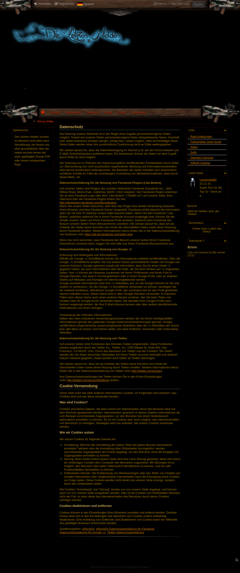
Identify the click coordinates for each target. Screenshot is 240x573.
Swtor (194, 147)
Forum (108, 112)
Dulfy (193, 152)
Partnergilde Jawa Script (205, 141)
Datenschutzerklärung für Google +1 (82, 532)
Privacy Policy (46, 121)
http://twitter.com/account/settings (88, 380)
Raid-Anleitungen (201, 136)
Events (122, 112)
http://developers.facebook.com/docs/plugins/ (88, 202)
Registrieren (64, 3)
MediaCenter (138, 112)
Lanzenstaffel (208, 179)
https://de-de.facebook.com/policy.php (109, 234)
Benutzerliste (73, 112)
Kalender (55, 112)
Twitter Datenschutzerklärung (125, 532)
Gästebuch (93, 112)
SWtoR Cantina (200, 162)
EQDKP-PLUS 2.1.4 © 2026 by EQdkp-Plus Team (120, 567)
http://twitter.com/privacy (146, 371)
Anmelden (42, 3)
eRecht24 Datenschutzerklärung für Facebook (125, 528)
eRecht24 (88, 528)
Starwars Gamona (201, 157)
